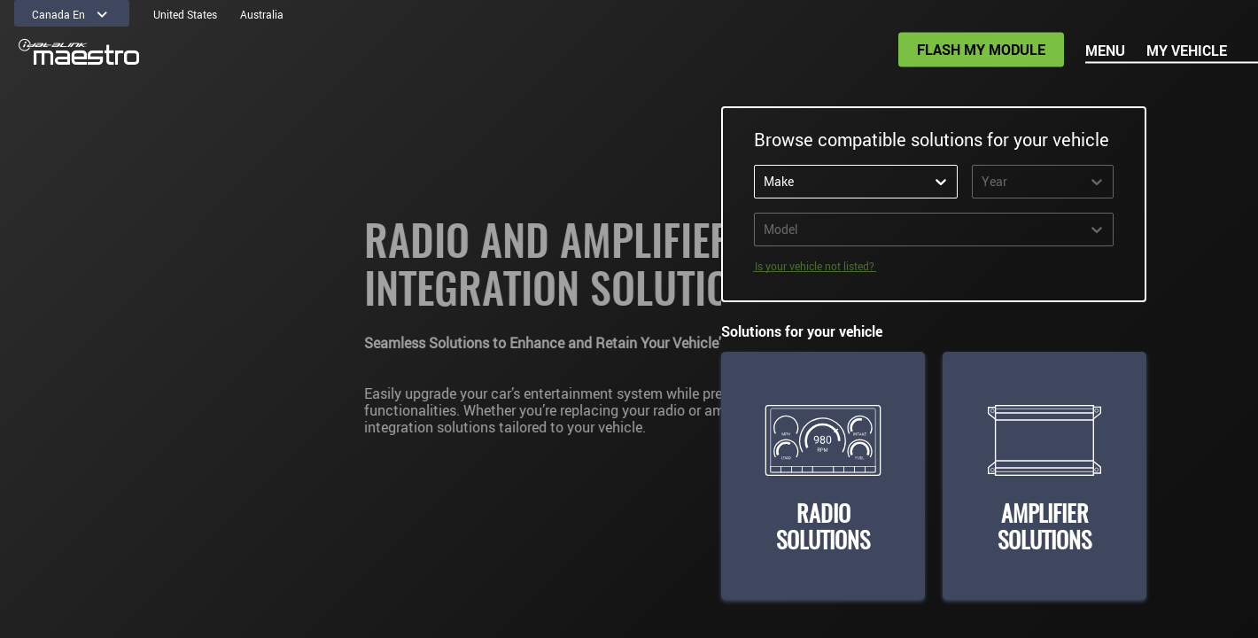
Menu (1105, 50)
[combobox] (798, 182)
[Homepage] (79, 53)
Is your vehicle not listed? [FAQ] (814, 266)
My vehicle (1186, 50)
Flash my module (981, 49)
